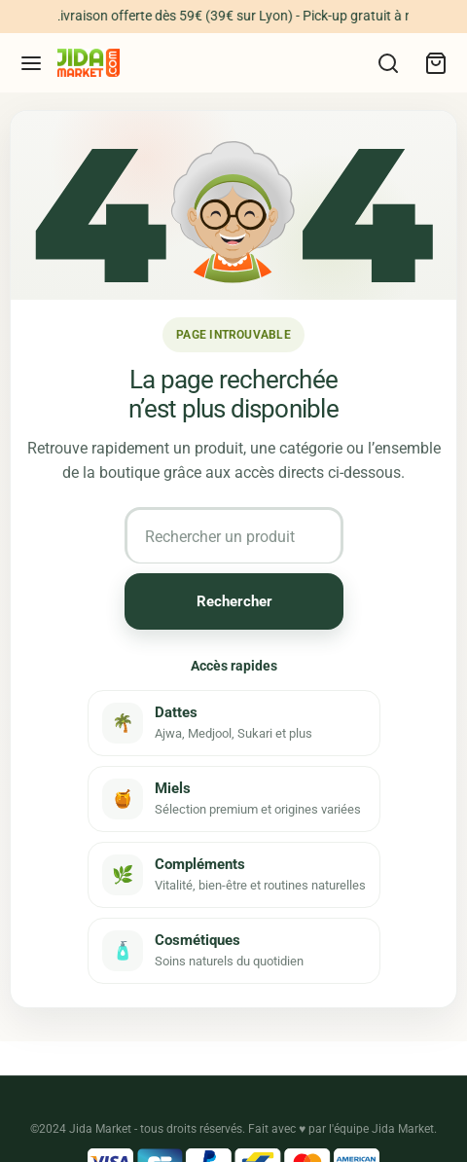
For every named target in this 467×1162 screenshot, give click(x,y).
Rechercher (233, 601)
